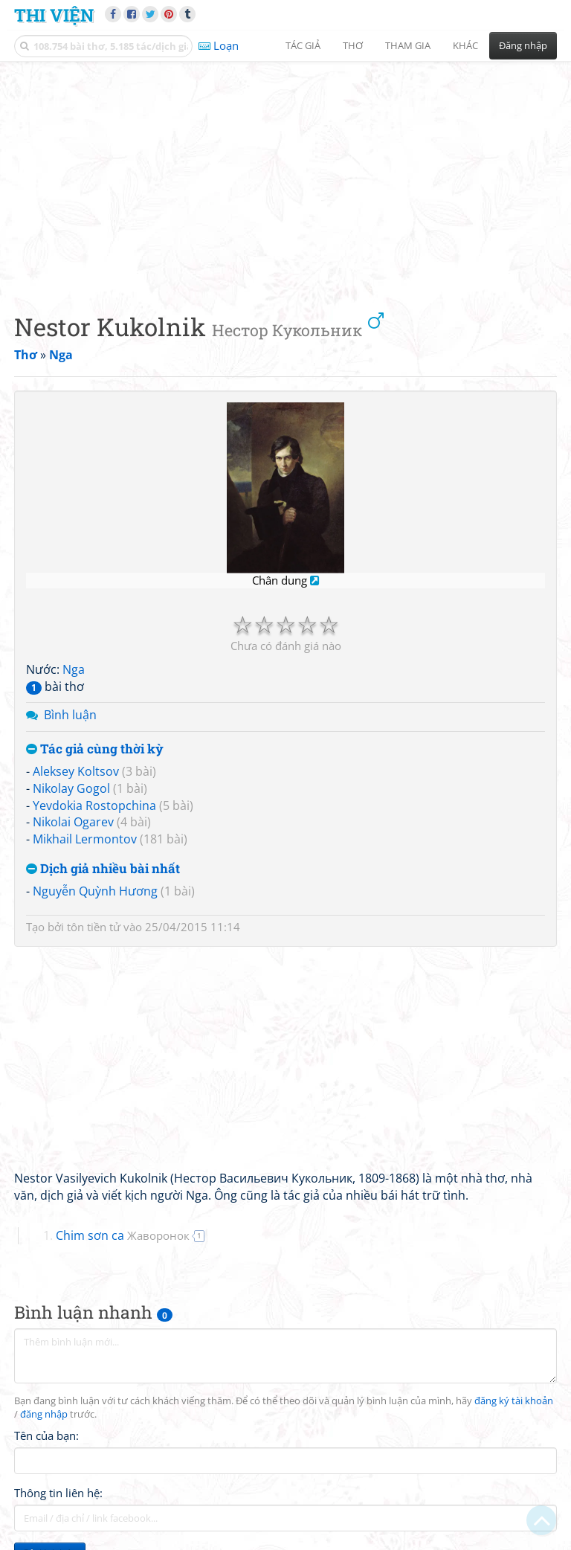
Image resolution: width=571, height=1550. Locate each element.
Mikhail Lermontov (85, 839)
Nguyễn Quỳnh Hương (95, 891)
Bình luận (70, 715)
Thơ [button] (353, 45)
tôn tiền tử (93, 926)
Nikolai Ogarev (73, 822)
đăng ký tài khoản (513, 1401)
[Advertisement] (285, 175)
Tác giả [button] (303, 45)
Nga (73, 669)
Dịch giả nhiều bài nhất (103, 869)
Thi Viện (54, 14)
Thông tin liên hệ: (58, 1492)
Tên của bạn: (46, 1435)
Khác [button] (465, 45)
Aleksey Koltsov (76, 771)
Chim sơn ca (123, 1235)
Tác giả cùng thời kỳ (95, 749)
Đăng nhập (523, 45)
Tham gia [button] (407, 45)
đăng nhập (44, 1414)
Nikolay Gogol (71, 788)
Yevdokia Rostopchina (94, 805)
